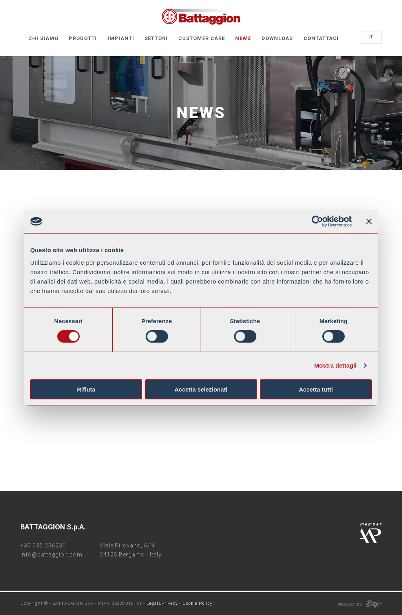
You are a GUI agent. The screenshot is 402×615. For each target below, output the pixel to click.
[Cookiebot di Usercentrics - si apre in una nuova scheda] (317, 221)
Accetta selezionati (200, 389)
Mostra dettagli (335, 365)
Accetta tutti (316, 389)
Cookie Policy (197, 603)
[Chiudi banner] (369, 221)
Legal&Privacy (162, 603)
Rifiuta (86, 389)
